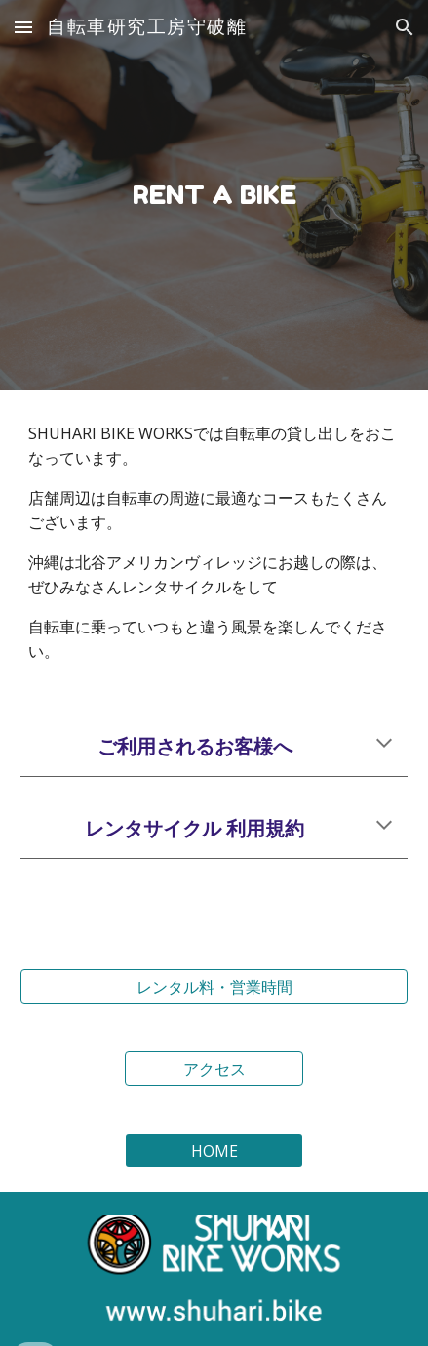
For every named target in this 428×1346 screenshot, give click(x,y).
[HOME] (213, 1150)
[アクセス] (213, 1068)
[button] (23, 27)
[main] (214, 195)
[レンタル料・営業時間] (214, 986)
